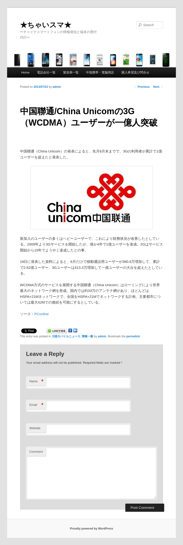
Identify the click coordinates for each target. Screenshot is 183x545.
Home (25, 72)
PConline (41, 314)
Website (35, 428)
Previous (142, 86)
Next (158, 86)
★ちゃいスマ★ (45, 25)
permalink (133, 336)
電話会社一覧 (46, 72)
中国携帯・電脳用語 (100, 72)
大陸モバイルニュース (66, 336)
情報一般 (87, 336)
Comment (36, 451)
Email (36, 405)
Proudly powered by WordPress (91, 528)
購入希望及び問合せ (135, 72)
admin (57, 86)
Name (36, 381)
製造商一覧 (71, 72)
